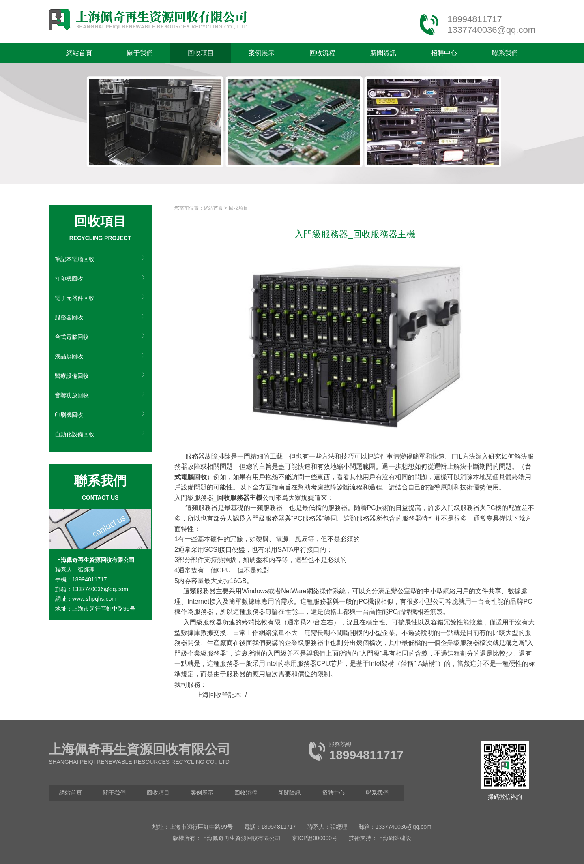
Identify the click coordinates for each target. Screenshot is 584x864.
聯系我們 (505, 52)
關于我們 (140, 52)
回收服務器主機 (239, 497)
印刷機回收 (69, 415)
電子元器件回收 (74, 298)
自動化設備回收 (74, 434)
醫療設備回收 (72, 376)
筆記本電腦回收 (74, 259)
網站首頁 (79, 52)
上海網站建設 (394, 838)
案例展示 (262, 52)
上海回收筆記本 (218, 694)
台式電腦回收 (72, 337)
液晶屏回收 (69, 356)
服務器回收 (69, 317)
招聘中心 (444, 52)
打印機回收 (69, 278)
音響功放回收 (72, 395)
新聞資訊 (383, 52)
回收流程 (322, 52)
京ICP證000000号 (314, 838)
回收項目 (201, 52)
